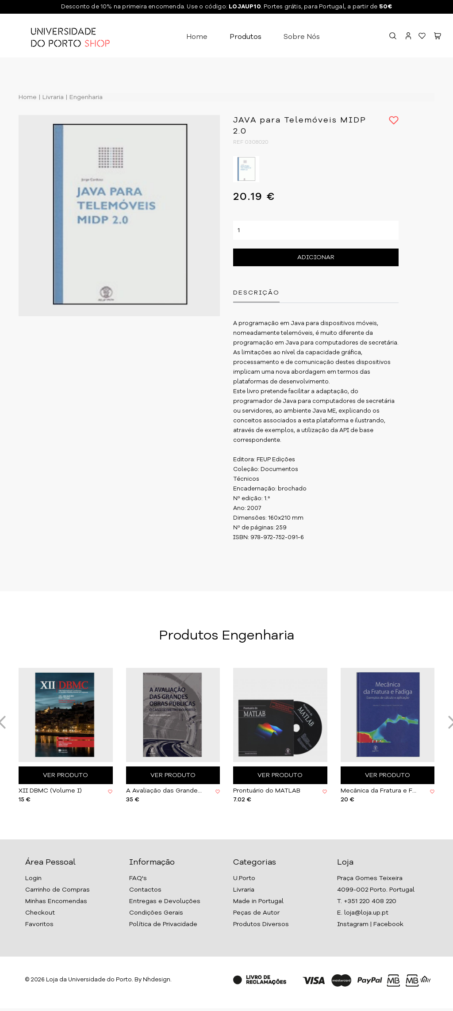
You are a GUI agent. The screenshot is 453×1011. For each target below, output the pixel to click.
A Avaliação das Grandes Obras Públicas (164, 791)
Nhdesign (156, 980)
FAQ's (138, 878)
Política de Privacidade (163, 924)
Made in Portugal (258, 901)
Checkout (40, 913)
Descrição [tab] (256, 293)
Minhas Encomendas (56, 901)
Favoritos (39, 924)
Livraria (52, 97)
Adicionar (315, 257)
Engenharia (85, 97)
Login (33, 878)
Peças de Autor (256, 913)
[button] (437, 37)
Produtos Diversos (261, 924)
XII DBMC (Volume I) (50, 791)
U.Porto (244, 878)
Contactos (145, 890)
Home (196, 37)
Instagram (353, 924)
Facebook (388, 924)
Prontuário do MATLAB (266, 791)
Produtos (245, 37)
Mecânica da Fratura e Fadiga (379, 791)
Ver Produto (65, 775)
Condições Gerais (156, 913)
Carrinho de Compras (57, 890)
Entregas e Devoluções (164, 901)
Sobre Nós (302, 37)
